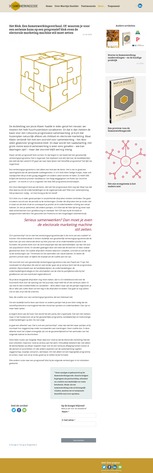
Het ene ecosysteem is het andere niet (122, 185)
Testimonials (88, 6)
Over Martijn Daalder (67, 6)
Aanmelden (78, 440)
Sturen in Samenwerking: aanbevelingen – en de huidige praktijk (125, 57)
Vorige (14, 444)
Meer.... (101, 6)
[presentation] (79, 432)
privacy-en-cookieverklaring (111, 470)
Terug (21, 444)
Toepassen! (114, 6)
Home (49, 6)
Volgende (30, 444)
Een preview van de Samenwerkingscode (119, 129)
